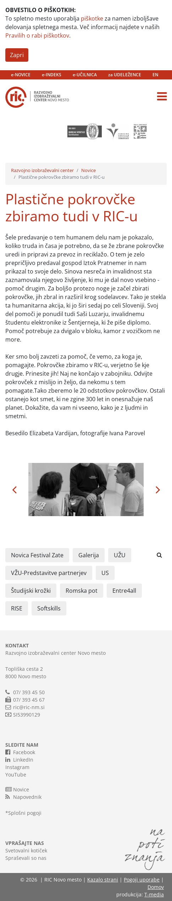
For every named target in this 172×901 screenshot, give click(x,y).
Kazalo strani (102, 879)
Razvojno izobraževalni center (42, 170)
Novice (88, 170)
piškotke (92, 18)
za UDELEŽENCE (124, 75)
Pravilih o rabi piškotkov (37, 35)
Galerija (88, 555)
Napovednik (23, 796)
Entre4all (124, 591)
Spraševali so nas (25, 858)
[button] (14, 489)
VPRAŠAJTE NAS (24, 843)
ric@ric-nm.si (29, 707)
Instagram (17, 767)
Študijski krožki (31, 591)
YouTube (15, 774)
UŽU (120, 555)
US (105, 573)
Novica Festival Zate (37, 555)
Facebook (20, 752)
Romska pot (82, 591)
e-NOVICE (20, 75)
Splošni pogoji (24, 812)
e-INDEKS (51, 75)
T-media (154, 894)
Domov (156, 887)
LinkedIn (19, 759)
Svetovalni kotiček (26, 850)
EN (155, 75)
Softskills (49, 608)
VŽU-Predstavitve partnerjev (49, 573)
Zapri (17, 55)
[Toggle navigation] (162, 96)
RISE (16, 608)
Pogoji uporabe (142, 879)
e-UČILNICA (85, 75)
